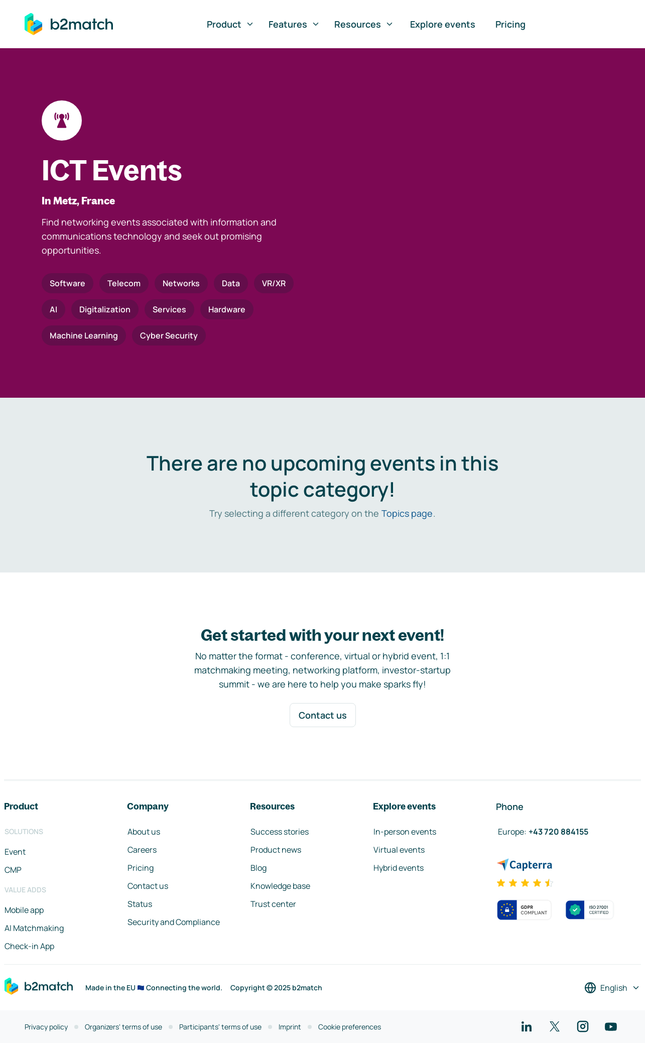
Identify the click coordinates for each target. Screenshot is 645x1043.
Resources (364, 24)
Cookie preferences (349, 1026)
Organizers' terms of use (123, 1026)
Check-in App (29, 946)
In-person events (404, 831)
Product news (275, 849)
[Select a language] (612, 987)
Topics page (407, 513)
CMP (13, 869)
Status (139, 903)
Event (15, 851)
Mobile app (24, 909)
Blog (258, 867)
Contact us (323, 715)
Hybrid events (398, 867)
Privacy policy (46, 1026)
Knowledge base (280, 885)
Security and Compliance (173, 922)
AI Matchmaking (34, 928)
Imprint (290, 1026)
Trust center (273, 903)
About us (143, 831)
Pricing (510, 24)
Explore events (442, 24)
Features (294, 24)
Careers (142, 849)
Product (230, 24)
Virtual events (399, 849)
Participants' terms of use (220, 1026)
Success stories (279, 831)
